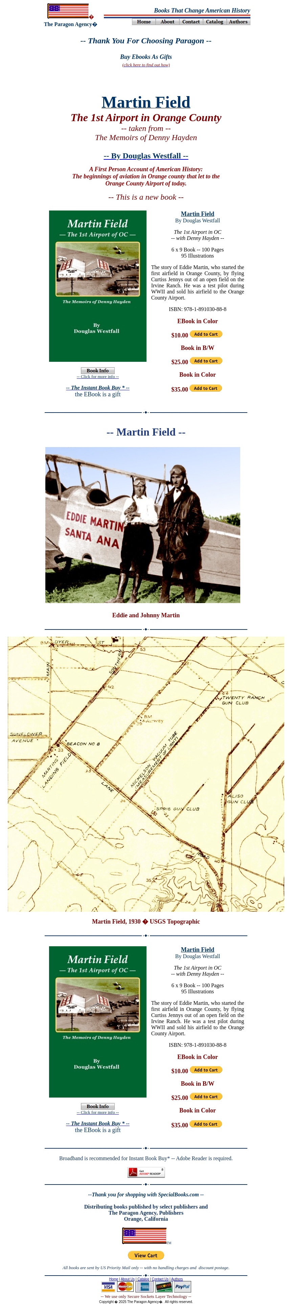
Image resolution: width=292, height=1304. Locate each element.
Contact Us (160, 1279)
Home (113, 1279)
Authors (177, 1279)
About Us (128, 1279)
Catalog (143, 1279)
